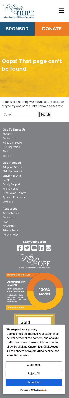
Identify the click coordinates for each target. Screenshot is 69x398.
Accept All (33, 382)
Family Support (11, 184)
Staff (5, 151)
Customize (34, 365)
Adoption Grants (12, 167)
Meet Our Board (12, 142)
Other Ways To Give (14, 193)
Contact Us (9, 138)
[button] (61, 11)
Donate (52, 28)
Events (6, 180)
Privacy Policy (10, 230)
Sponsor (17, 28)
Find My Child (10, 188)
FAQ (5, 221)
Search (45, 114)
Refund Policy (10, 234)
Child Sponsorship (13, 171)
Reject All (34, 373)
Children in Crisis (12, 175)
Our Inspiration (11, 147)
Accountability (11, 213)
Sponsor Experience (14, 197)
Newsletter (9, 226)
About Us (8, 134)
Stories (7, 155)
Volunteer (8, 201)
